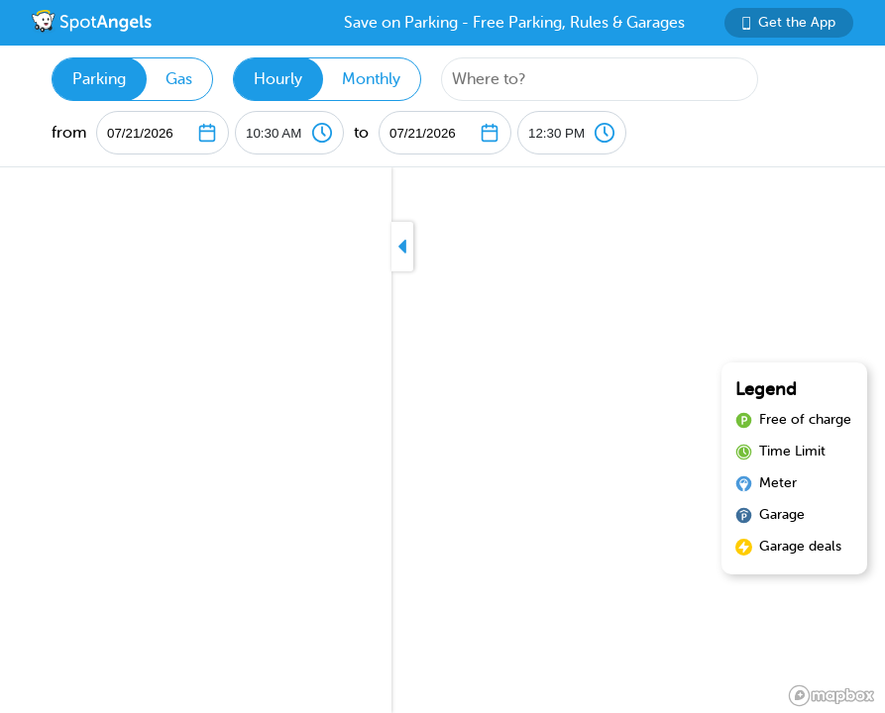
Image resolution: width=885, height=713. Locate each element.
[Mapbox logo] (831, 695)
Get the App (788, 22)
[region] (442, 440)
